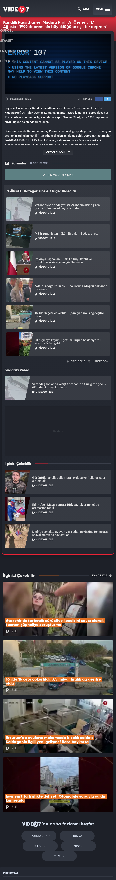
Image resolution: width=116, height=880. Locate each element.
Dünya (58, 783)
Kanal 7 (11, 870)
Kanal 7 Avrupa (41, 870)
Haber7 (76, 870)
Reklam (8, 830)
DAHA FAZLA (102, 575)
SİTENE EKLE (76, 361)
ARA (83, 10)
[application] (58, 64)
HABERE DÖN (98, 361)
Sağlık (92, 783)
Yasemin (100, 870)
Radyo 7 (27, 870)
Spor (42, 795)
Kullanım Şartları (13, 821)
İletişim (8, 839)
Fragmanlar (24, 783)
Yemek (76, 795)
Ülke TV (55, 870)
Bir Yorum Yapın (58, 175)
